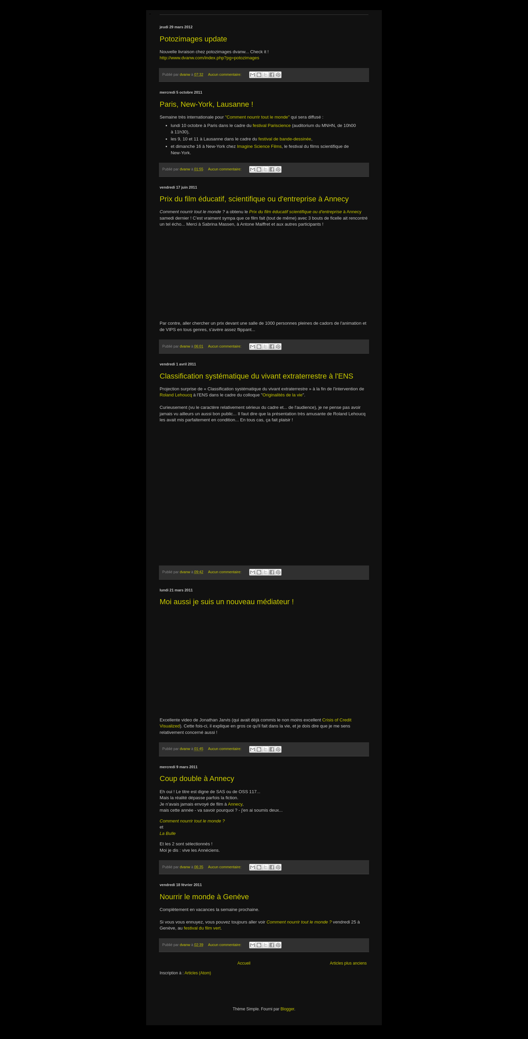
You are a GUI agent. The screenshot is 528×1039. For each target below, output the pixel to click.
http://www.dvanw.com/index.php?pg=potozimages (209, 57)
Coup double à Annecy (197, 778)
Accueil (244, 963)
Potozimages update (193, 39)
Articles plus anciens (348, 963)
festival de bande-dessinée (284, 138)
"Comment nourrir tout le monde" (257, 117)
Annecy (235, 804)
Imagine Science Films (259, 146)
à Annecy (351, 211)
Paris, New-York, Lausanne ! (206, 104)
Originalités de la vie (283, 394)
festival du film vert (202, 928)
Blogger (287, 1009)
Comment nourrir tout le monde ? (299, 921)
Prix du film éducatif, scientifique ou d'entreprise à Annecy (254, 199)
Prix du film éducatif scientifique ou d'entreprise (295, 211)
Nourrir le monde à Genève (204, 896)
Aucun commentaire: (225, 74)
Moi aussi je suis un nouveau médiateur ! (227, 601)
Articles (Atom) (198, 973)
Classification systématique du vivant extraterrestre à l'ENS (256, 376)
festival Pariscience (272, 125)
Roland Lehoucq (176, 394)
